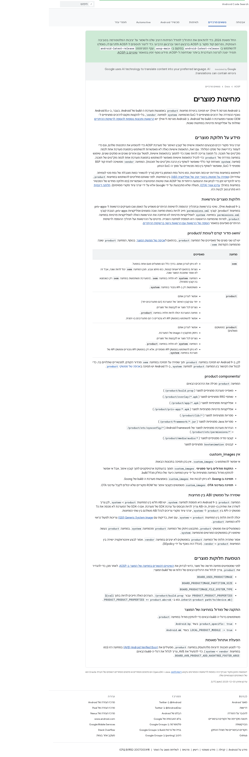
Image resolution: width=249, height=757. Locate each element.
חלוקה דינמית (53, 185)
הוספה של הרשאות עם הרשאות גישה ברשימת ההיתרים (127, 223)
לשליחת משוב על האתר (117, 749)
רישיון (146, 749)
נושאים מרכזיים (163, 86)
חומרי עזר (72, 22)
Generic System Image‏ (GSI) (86, 517)
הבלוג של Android (122, 713)
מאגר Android (190, 702)
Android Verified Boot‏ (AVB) (91, 647)
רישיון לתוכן (127, 672)
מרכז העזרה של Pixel (54, 707)
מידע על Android (189, 749)
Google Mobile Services (53, 724)
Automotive (94, 22)
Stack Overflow (57, 729)
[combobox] (28, 4)
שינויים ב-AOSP (79, 52)
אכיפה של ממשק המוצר (102, 240)
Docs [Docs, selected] (216, 4)
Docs (178, 86)
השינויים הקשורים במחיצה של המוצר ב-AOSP (97, 566)
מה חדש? (239, 22)
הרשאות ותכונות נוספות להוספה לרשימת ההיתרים (75, 119)
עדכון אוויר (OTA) (161, 185)
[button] (228, 55)
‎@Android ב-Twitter (121, 702)
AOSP (188, 86)
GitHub (194, 735)
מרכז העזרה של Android (52, 702)
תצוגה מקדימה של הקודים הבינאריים (179, 718)
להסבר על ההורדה (188, 713)
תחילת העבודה (215, 22)
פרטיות (137, 749)
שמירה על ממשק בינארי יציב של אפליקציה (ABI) (151, 177)
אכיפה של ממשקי (74, 366)
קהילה (173, 749)
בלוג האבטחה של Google (118, 718)
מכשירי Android (121, 22)
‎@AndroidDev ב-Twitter (119, 707)
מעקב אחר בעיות (57, 735)
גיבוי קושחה (192, 724)
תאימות (145, 22)
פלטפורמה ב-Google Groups (116, 724)
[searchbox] (226, 33)
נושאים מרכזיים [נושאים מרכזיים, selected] (168, 22)
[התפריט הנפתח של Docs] (208, 4)
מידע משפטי (159, 749)
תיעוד (241, 14)
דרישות (194, 707)
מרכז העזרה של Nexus (54, 713)
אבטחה (191, 22)
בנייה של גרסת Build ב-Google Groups (111, 729)
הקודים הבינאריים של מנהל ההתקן (180, 729)
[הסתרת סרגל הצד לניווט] (207, 750)
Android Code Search (186, 4)
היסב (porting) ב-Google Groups (114, 735)
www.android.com (55, 718)
